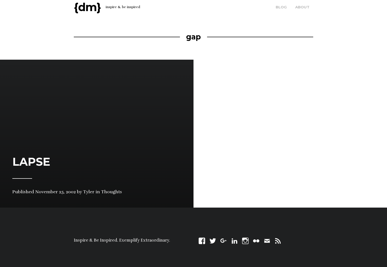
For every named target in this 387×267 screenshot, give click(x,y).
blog (281, 7)
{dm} (87, 7)
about (302, 7)
